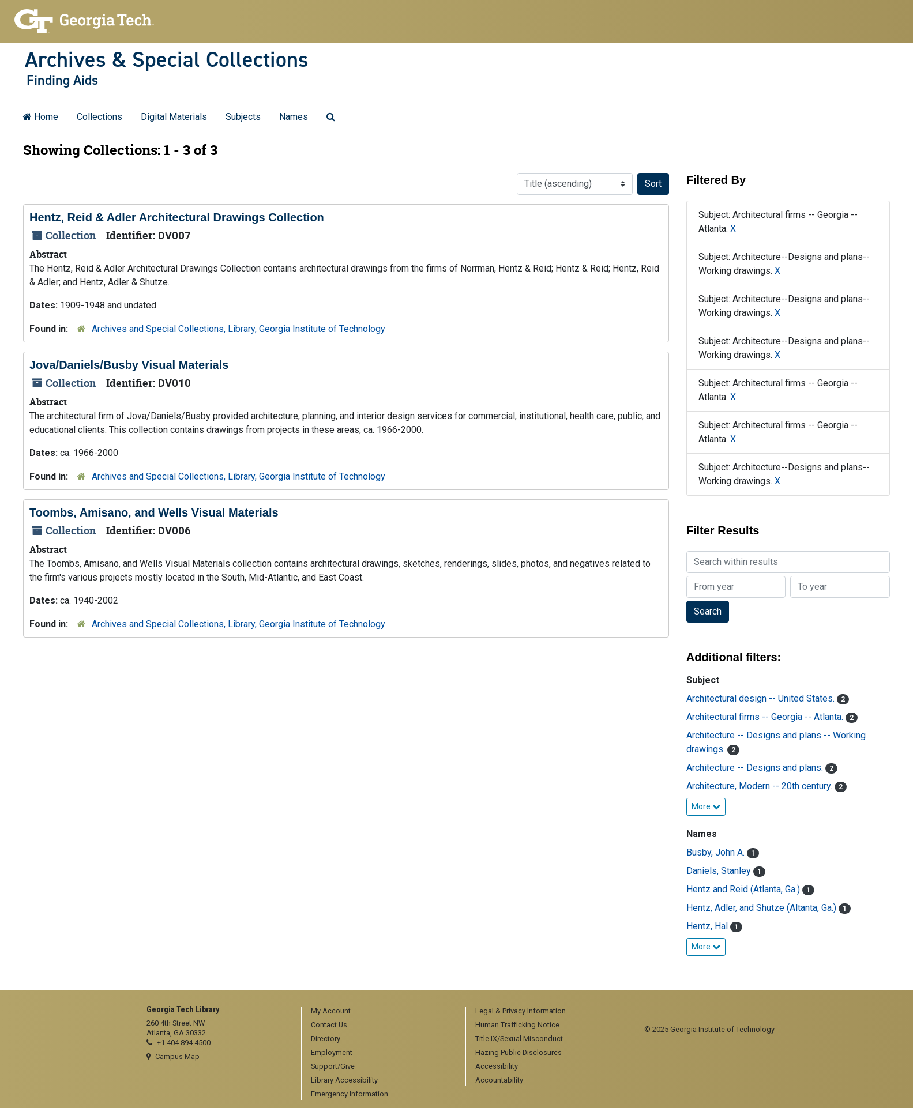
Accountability (499, 1080)
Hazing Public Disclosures (518, 1052)
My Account (331, 1011)
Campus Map (177, 1056)
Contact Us (329, 1024)
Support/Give (333, 1066)
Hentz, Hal (708, 926)
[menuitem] (379, 1012)
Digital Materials (174, 116)
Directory (325, 1038)
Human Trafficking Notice (517, 1024)
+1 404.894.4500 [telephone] (184, 1042)
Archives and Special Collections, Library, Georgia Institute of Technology (238, 328)
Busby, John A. (716, 852)
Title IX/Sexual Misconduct (519, 1038)
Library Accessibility (344, 1080)
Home (40, 116)
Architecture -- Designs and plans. (755, 767)
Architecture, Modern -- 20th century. (760, 786)
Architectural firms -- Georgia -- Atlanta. (766, 716)
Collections (99, 116)
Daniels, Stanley (719, 870)
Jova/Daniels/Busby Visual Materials (128, 365)
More (706, 806)
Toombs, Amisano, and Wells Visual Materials (154, 512)
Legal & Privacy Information (520, 1011)
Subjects (243, 116)
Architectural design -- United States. (761, 698)
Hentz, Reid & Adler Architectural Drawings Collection (176, 217)
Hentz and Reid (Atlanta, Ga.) (744, 889)
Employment (331, 1052)
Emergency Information (349, 1094)
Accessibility (496, 1066)
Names (293, 116)
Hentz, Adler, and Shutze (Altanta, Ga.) (762, 907)
